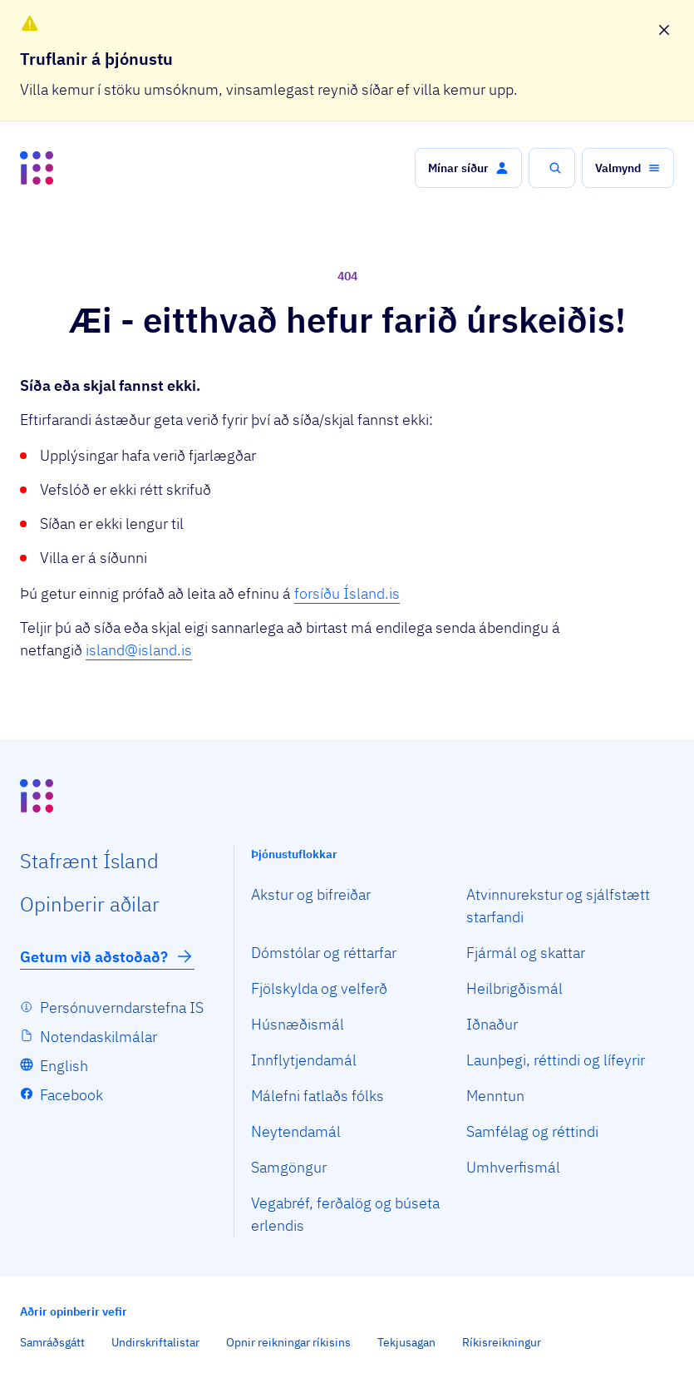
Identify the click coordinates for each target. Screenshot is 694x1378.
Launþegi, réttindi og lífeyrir (555, 1059)
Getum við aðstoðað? (107, 956)
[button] (468, 168)
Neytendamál (296, 1131)
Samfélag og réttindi (532, 1131)
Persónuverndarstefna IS (122, 1007)
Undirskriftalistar (155, 1342)
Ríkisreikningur (501, 1342)
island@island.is (139, 649)
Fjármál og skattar (525, 952)
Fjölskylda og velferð (319, 988)
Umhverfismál (513, 1167)
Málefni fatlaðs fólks (317, 1095)
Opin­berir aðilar (90, 904)
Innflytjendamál (304, 1059)
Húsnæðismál (297, 1024)
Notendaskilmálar (98, 1036)
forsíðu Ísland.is (347, 593)
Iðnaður (492, 1024)
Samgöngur (289, 1167)
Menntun (495, 1095)
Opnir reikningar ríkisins (288, 1342)
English (64, 1065)
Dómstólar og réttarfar (323, 952)
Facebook (71, 1094)
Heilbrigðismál (514, 988)
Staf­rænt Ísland (89, 860)
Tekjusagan (406, 1342)
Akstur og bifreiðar (311, 894)
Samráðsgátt (52, 1342)
